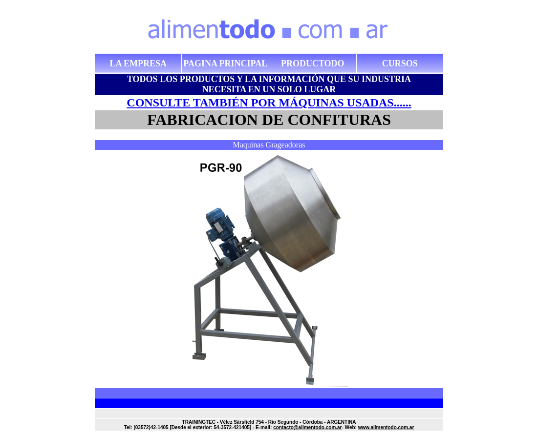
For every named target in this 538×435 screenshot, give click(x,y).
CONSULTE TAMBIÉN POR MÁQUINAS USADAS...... (269, 102)
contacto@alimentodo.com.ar (307, 427)
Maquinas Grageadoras (269, 145)
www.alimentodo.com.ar (386, 427)
